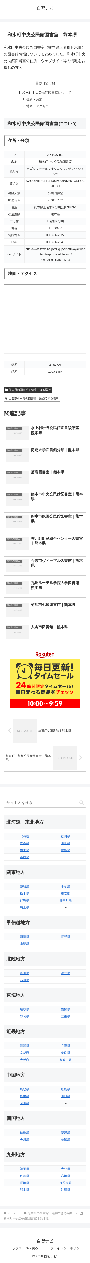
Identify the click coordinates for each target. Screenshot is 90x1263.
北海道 (24, 836)
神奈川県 (66, 900)
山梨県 (24, 943)
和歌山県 (66, 1060)
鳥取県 (24, 1089)
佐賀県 (24, 1176)
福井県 (65, 973)
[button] (81, 802)
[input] (45, 803)
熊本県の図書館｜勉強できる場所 (28, 389)
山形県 (65, 843)
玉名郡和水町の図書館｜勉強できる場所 (32, 398)
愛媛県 (65, 1132)
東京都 (65, 893)
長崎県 (24, 1183)
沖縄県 (65, 1189)
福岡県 (24, 1169)
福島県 (65, 850)
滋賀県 (24, 1045)
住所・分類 (34, 99)
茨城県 (24, 886)
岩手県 (24, 850)
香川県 (24, 1139)
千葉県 (65, 886)
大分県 (65, 1169)
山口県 (65, 1096)
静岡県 (24, 1016)
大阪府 (24, 1060)
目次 (39, 83)
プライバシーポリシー (66, 1248)
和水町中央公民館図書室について (46, 92)
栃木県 (24, 893)
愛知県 (65, 1009)
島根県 (24, 1096)
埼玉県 (24, 907)
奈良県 (65, 1052)
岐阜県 (24, 1009)
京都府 (24, 1052)
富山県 (24, 973)
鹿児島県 (66, 1183)
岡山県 (24, 1103)
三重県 (65, 1016)
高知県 (65, 1139)
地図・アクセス (37, 106)
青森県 (24, 843)
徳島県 (24, 1132)
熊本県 (24, 1189)
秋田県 (65, 836)
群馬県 (24, 900)
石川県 (24, 980)
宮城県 (24, 857)
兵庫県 (65, 1045)
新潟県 (24, 936)
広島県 (65, 1089)
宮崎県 (65, 1176)
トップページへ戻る (23, 1248)
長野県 (65, 936)
